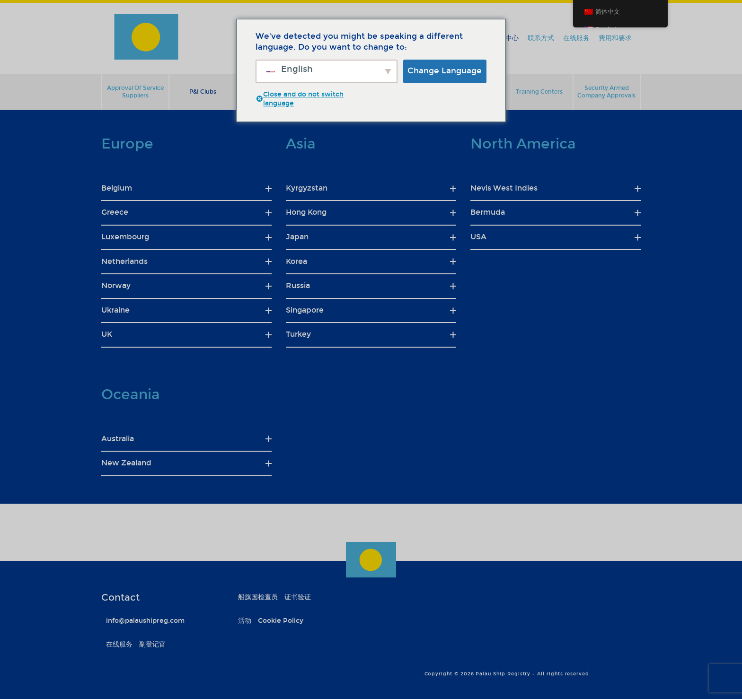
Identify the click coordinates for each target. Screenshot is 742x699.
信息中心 (505, 38)
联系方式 (541, 38)
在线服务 (576, 38)
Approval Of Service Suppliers (135, 92)
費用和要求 (615, 38)
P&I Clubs (202, 91)
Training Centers (539, 91)
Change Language (444, 71)
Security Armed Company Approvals (606, 92)
